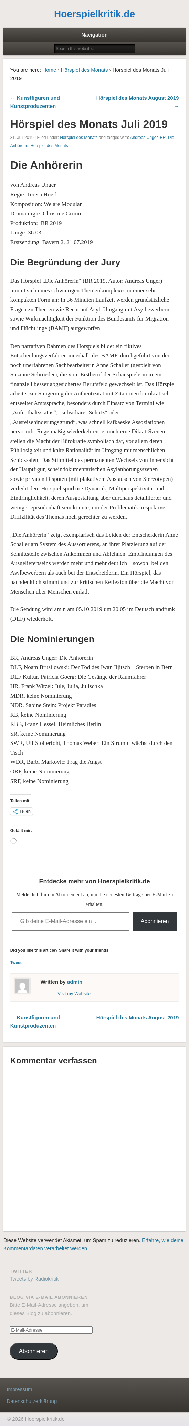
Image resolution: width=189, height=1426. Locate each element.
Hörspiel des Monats (84, 70)
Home (49, 70)
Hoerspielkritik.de (94, 14)
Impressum (19, 1389)
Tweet (16, 962)
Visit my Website (74, 993)
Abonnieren (155, 921)
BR (163, 137)
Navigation (94, 35)
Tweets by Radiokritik (34, 1279)
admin (74, 982)
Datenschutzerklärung (32, 1401)
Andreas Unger (144, 137)
